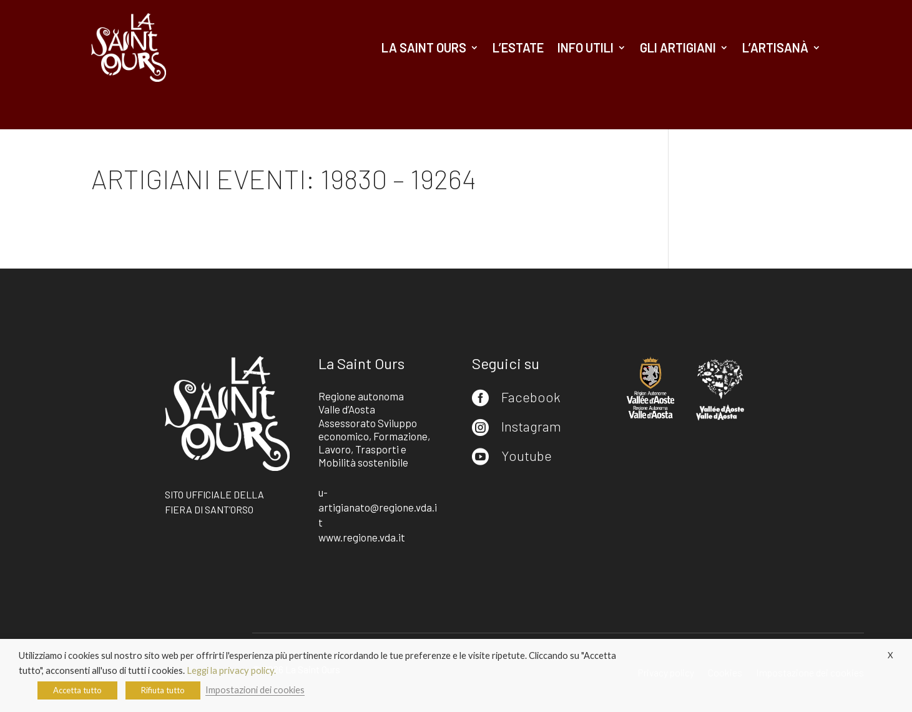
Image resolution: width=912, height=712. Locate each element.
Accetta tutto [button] (77, 690)
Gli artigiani (678, 47)
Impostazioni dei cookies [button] (255, 690)
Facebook (531, 396)
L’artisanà (775, 47)
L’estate (518, 47)
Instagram (531, 426)
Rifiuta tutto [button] (163, 690)
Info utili (585, 47)
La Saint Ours (423, 47)
